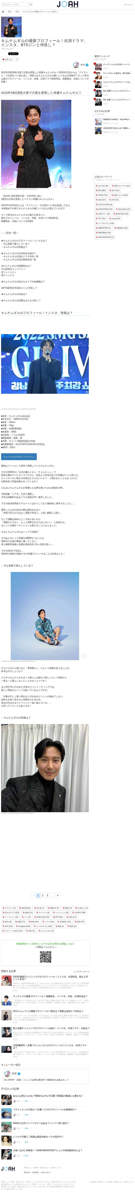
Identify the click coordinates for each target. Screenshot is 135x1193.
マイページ (128, 5)
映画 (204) (34, 922)
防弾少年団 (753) (41, 917)
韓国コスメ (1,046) (119, 195)
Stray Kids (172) (123, 209)
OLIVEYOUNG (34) (104, 204)
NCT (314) (114, 190)
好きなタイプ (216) (11, 913)
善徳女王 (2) (53, 908)
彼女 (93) (7, 922)
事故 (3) (60, 926)
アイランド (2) (9, 908)
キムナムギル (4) (46, 931)
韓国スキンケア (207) (121, 186)
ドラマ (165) (48, 922)
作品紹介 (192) (64, 922)
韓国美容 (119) (120, 228)
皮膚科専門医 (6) (103, 228)
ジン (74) (26, 917)
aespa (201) (114, 219)
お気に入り (8, 59)
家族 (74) (67, 908)
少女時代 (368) (79, 913)
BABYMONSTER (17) (105, 237)
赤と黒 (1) (39, 908)
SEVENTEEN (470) (104, 209)
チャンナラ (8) (42, 913)
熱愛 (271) (20, 922)
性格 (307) (80, 922)
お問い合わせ (46, 1172)
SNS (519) (8, 926)
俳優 (2, 49)
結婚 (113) (28, 913)
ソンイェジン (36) (61, 913)
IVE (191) (114, 200)
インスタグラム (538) (43, 926)
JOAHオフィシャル (110, 123)
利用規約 (35, 1172)
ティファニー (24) (10, 917)
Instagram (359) (23, 926)
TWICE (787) (102, 195)
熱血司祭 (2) (25, 908)
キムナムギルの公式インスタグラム (19, 457)
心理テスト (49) (103, 214)
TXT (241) (101, 219)
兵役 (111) (71, 917)
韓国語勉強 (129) (103, 233)
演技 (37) (30, 931)
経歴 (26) (71, 926)
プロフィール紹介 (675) (12, 931)
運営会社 (27, 1172)
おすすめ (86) (102, 186)
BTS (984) (58, 917)
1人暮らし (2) (81, 908)
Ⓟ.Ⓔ (79, 65)
